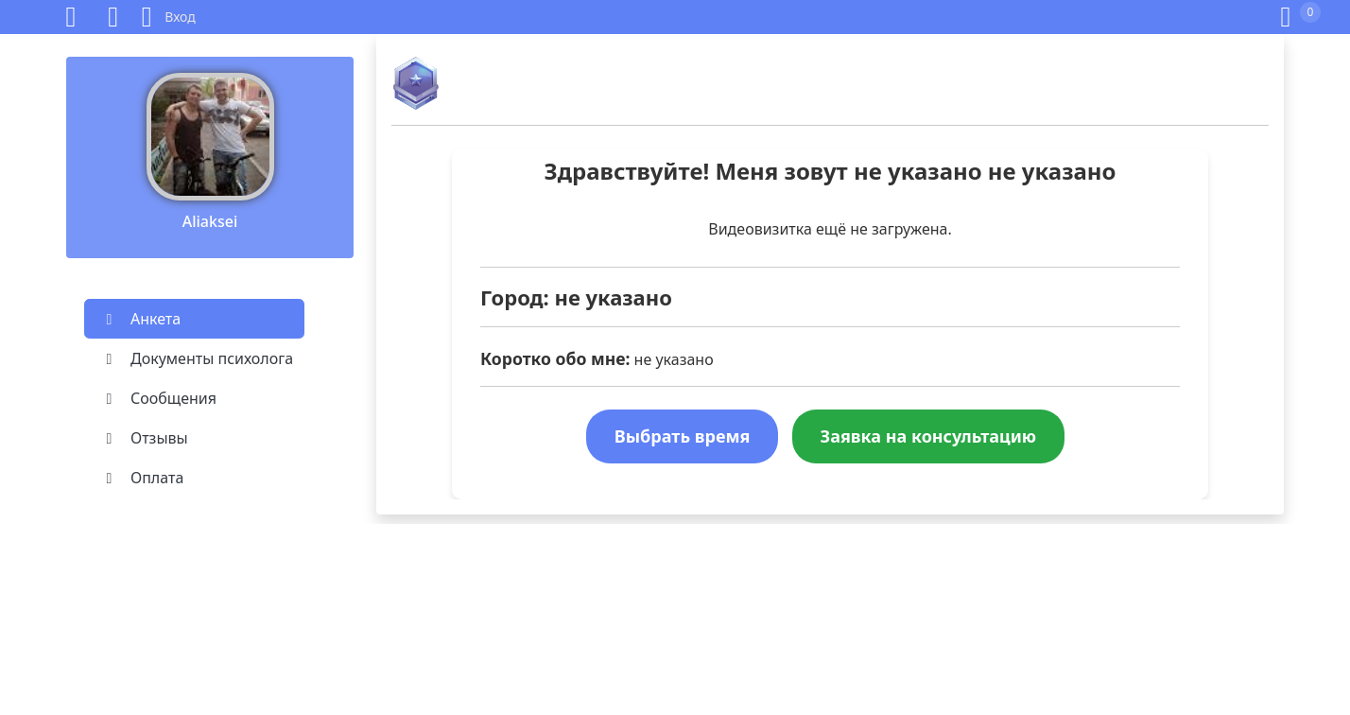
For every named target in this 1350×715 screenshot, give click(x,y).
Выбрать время (682, 436)
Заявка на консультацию (929, 436)
